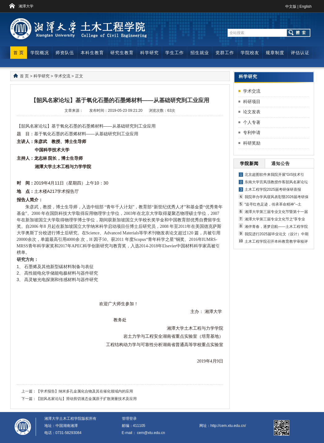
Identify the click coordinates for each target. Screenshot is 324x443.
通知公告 (280, 163)
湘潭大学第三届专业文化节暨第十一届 (276, 212)
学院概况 (39, 52)
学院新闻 (249, 163)
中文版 (290, 6)
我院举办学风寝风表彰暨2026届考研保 (277, 197)
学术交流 (62, 76)
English (306, 6)
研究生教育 (122, 52)
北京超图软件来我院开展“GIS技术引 (274, 174)
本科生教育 (92, 52)
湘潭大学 (26, 6)
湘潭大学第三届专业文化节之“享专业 (275, 219)
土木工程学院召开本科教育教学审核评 (276, 241)
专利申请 (251, 132)
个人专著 (251, 122)
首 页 (18, 52)
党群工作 (224, 52)
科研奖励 (251, 143)
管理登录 (129, 418)
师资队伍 (64, 52)
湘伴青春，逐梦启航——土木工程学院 (276, 226)
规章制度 (275, 52)
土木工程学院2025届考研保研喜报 (273, 189)
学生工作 (174, 52)
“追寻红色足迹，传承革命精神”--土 (273, 204)
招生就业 (199, 52)
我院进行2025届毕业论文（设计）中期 (277, 234)
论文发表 (251, 111)
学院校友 (250, 52)
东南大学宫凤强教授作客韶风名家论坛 (276, 182)
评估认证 (300, 52)
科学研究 (149, 52)
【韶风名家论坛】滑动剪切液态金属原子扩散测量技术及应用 (86, 399)
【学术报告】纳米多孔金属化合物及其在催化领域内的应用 (84, 391)
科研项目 (251, 101)
